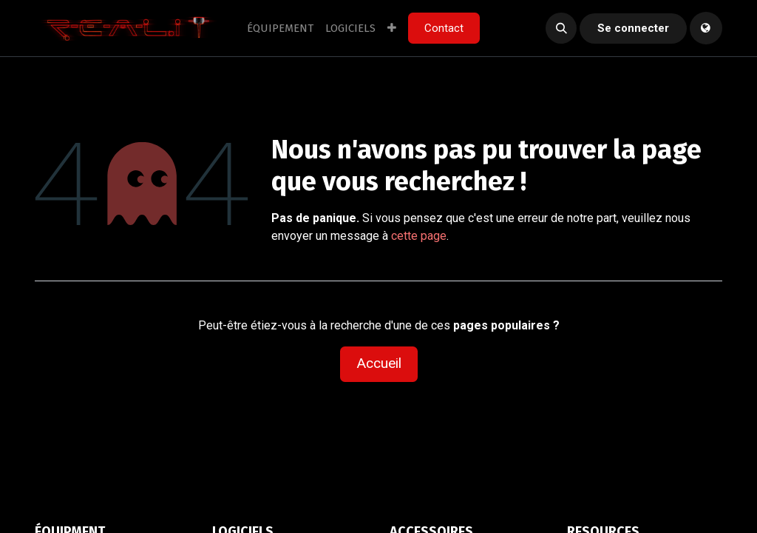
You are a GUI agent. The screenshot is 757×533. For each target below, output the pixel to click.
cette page (419, 236)
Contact (444, 28)
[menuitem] (280, 28)
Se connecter (633, 28)
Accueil (378, 363)
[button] (561, 28)
